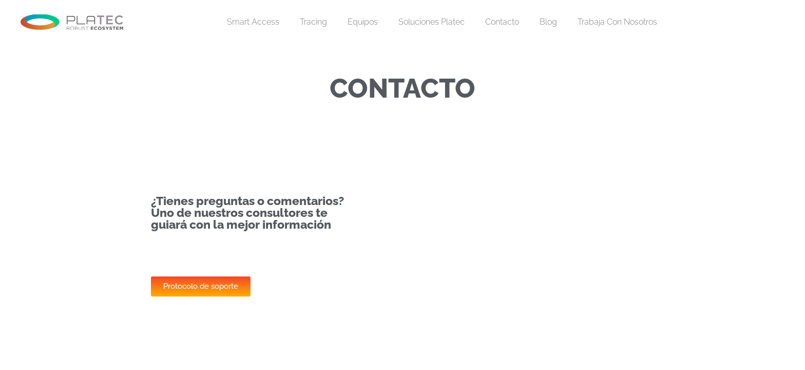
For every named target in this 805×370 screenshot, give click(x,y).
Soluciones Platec (431, 22)
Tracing (313, 22)
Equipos (363, 22)
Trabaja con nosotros (617, 22)
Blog (548, 22)
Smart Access (253, 22)
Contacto (502, 22)
